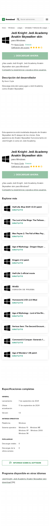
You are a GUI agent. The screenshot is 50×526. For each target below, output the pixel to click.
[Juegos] (19, 28)
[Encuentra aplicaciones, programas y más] (30, 19)
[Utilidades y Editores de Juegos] (36, 28)
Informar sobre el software (25, 462)
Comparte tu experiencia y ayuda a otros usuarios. (24, 70)
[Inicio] (4, 28)
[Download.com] (8, 19)
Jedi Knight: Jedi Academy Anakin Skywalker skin (29, 36)
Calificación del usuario (27, 47)
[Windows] (11, 28)
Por (17, 45)
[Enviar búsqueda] (18, 19)
